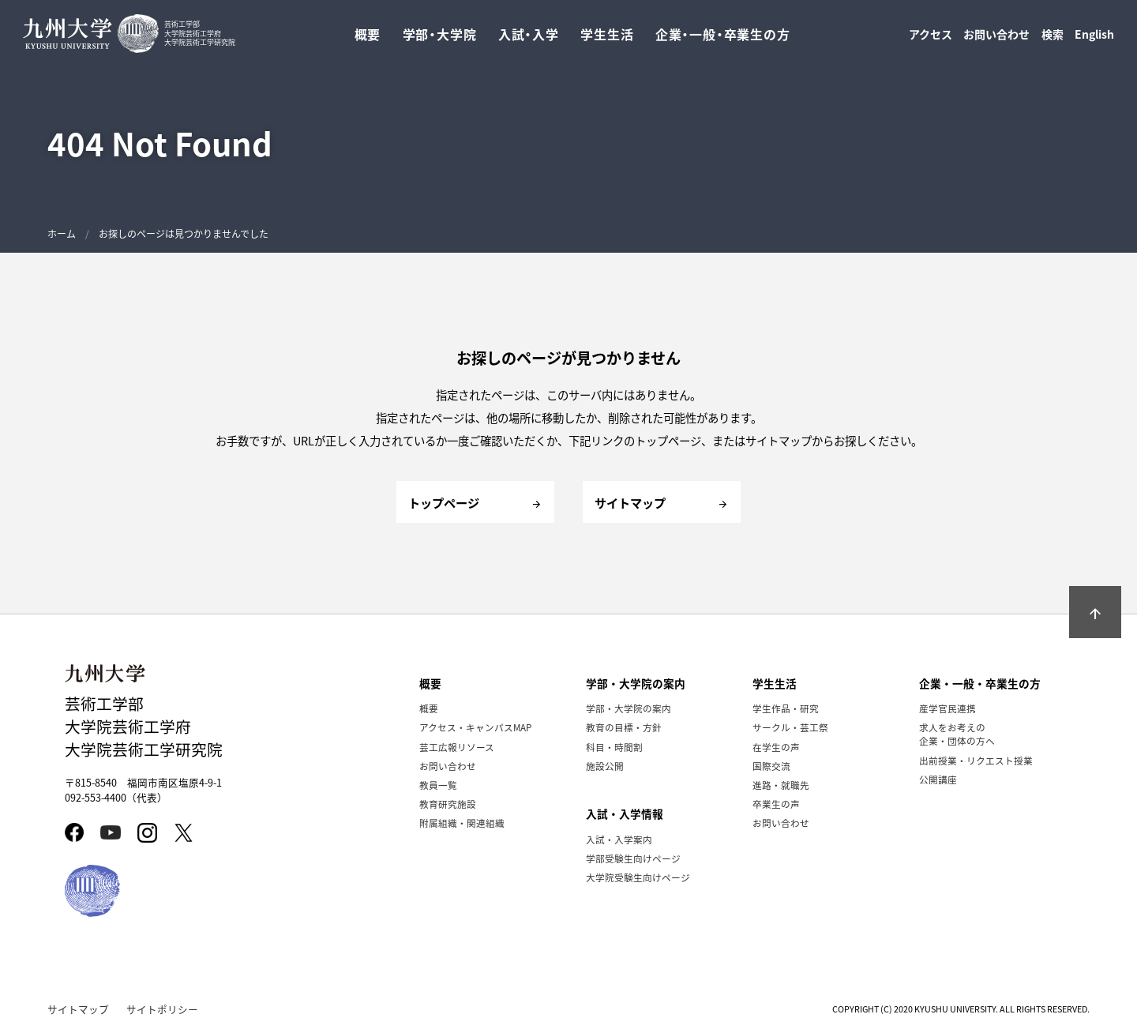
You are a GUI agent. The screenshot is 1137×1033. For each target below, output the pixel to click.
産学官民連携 (947, 708)
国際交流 (771, 765)
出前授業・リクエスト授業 (976, 760)
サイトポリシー (162, 1008)
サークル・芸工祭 (790, 727)
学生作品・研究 (785, 708)
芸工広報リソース (456, 746)
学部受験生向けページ (633, 858)
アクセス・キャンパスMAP (475, 727)
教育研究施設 (447, 803)
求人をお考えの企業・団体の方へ (957, 733)
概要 (428, 708)
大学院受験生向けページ (638, 877)
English (1094, 38)
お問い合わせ (996, 38)
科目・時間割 (614, 746)
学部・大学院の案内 (628, 708)
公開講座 (938, 779)
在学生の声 (776, 746)
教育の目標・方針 (624, 727)
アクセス (930, 38)
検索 (1052, 38)
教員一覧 (438, 784)
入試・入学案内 (619, 839)
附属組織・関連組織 (462, 822)
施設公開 (605, 765)
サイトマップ (78, 1008)
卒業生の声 (776, 803)
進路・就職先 (780, 784)
